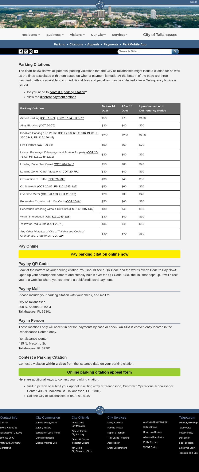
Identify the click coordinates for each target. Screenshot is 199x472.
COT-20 (58, 235)
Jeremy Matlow (43, 427)
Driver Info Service (152, 432)
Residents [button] (31, 34)
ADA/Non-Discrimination (155, 422)
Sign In (193, 2)
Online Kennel (150, 427)
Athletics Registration (153, 437)
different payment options (58, 97)
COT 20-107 (67, 194)
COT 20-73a (56, 179)
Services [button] (120, 34)
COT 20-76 (47, 125)
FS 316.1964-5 (43, 137)
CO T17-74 (48, 118)
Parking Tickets (115, 427)
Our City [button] (98, 34)
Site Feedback (186, 443)
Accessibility (114, 443)
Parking (59, 44)
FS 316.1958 (85, 133)
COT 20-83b (67, 133)
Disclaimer (184, 437)
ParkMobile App (135, 44)
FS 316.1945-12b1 (41, 156)
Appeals (93, 44)
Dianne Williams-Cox (46, 443)
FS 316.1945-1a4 (81, 209)
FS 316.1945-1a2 (65, 186)
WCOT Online (150, 447)
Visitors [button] (77, 34)
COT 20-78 (55, 223)
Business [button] (55, 34)
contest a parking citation (67, 92)
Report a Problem (116, 432)
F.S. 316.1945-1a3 (57, 216)
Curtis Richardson (45, 437)
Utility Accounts (115, 422)
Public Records (151, 442)
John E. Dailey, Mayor (47, 422)
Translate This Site (188, 453)
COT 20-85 (45, 144)
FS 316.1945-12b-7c (70, 118)
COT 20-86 (45, 186)
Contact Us (5, 448)
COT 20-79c (70, 171)
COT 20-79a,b (64, 164)
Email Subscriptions (117, 448)
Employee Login (187, 448)
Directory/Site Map (188, 422)
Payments (111, 44)
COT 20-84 (73, 201)
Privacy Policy (186, 432)
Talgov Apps (185, 427)
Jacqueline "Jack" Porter (48, 432)
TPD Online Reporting (118, 437)
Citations (76, 44)
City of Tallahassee (160, 35)
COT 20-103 (50, 194)
